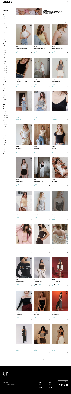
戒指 (4, 133)
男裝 (3, 84)
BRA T (5, 16)
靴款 (3, 108)
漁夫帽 (5, 142)
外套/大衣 (4, 30)
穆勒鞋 (4, 104)
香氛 (3, 97)
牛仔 (4, 36)
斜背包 (5, 113)
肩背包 (5, 111)
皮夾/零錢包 (6, 117)
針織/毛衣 (5, 27)
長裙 (4, 59)
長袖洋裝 (5, 70)
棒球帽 (5, 140)
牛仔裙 (5, 61)
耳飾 (4, 131)
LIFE (33, 1)
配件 (3, 120)
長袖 (4, 21)
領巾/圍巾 (5, 124)
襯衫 (4, 23)
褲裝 (3, 43)
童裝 (3, 90)
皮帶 (4, 122)
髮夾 (4, 151)
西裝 (4, 39)
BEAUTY (22, 1)
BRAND (15, 1)
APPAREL (18, 1)
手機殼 (5, 126)
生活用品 (4, 156)
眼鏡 (3, 153)
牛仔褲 (5, 48)
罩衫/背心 (5, 25)
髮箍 (4, 149)
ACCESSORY (29, 1)
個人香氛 (5, 99)
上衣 (3, 14)
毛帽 (4, 144)
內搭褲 (5, 52)
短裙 (4, 57)
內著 (3, 75)
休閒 (4, 32)
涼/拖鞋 (4, 102)
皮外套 (5, 41)
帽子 (3, 138)
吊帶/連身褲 (6, 72)
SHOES (25, 1)
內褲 (4, 79)
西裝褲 (5, 50)
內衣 (4, 77)
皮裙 (4, 63)
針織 (4, 34)
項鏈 (4, 129)
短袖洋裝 (5, 68)
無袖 (4, 18)
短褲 (4, 45)
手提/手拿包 (6, 115)
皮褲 (4, 54)
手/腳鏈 (5, 135)
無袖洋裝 (5, 66)
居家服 (5, 81)
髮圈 (4, 147)
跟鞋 (3, 106)
